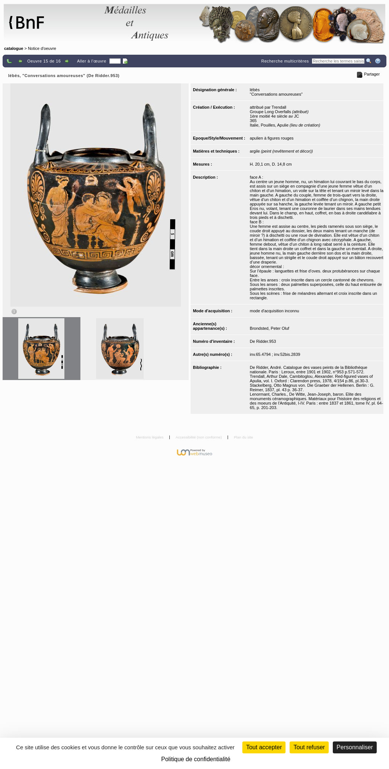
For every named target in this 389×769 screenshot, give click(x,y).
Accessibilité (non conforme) (199, 437)
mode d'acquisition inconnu (274, 311)
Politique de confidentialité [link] (195, 759)
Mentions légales (150, 437)
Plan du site (243, 437)
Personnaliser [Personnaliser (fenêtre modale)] (355, 747)
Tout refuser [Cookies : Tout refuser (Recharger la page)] (309, 747)
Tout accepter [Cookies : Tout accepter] (264, 747)
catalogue (13, 48)
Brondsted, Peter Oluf (269, 328)
